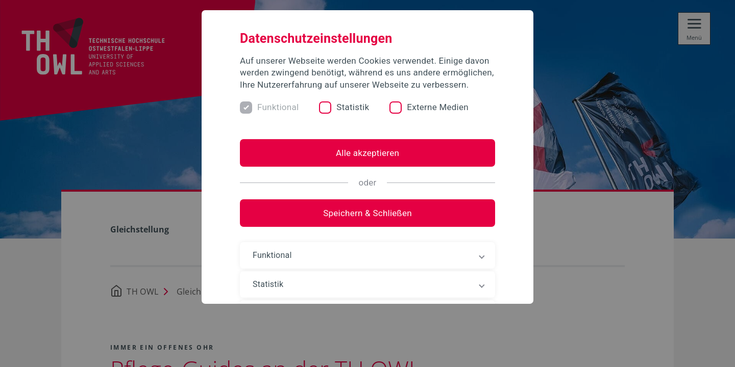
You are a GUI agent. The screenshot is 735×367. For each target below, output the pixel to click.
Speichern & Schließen (367, 213)
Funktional (278, 107)
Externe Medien (438, 107)
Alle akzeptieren (367, 153)
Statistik (352, 107)
